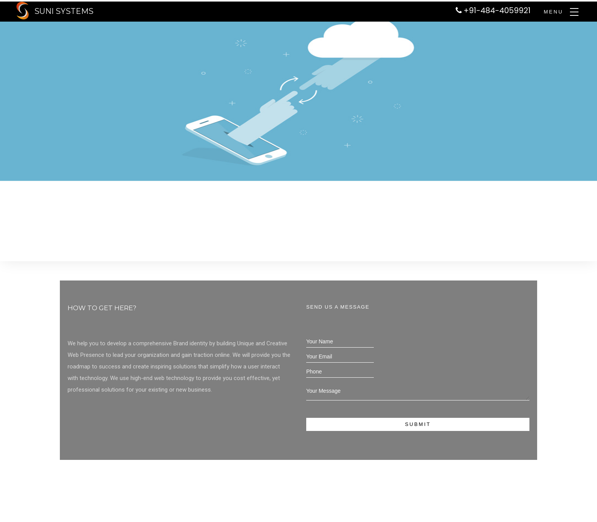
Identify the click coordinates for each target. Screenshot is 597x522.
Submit (418, 424)
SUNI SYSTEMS (63, 11)
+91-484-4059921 (497, 10)
